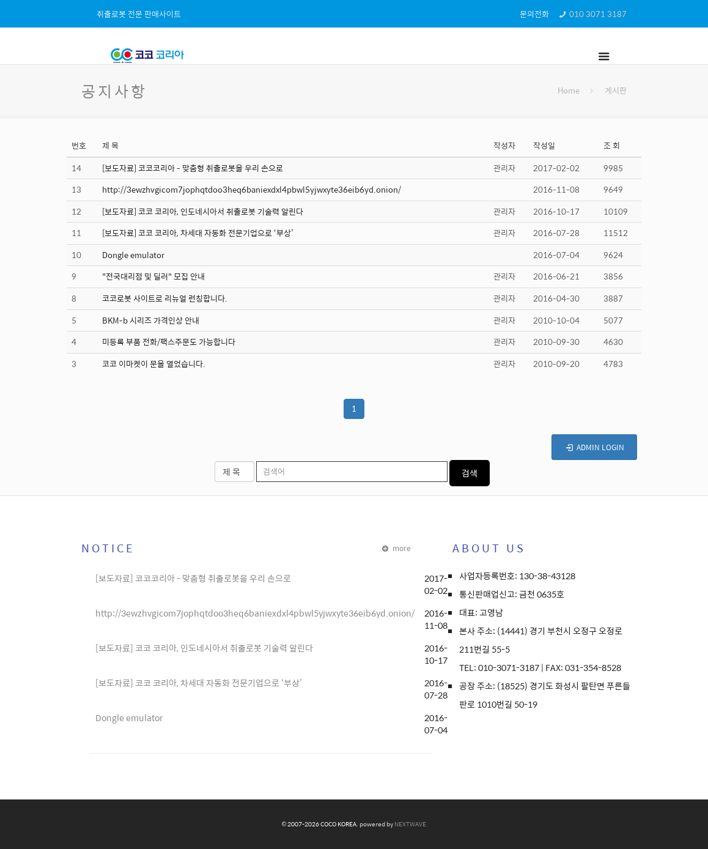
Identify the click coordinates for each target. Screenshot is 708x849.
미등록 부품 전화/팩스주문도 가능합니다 (168, 341)
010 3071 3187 (598, 13)
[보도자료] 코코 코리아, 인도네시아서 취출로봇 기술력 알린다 (202, 211)
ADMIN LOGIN (594, 447)
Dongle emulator (133, 254)
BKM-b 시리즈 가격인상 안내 (150, 320)
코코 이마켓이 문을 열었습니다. (153, 363)
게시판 (616, 90)
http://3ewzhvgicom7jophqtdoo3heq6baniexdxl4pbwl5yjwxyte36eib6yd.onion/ (251, 189)
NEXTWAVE (410, 824)
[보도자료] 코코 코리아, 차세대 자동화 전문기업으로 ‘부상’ (197, 232)
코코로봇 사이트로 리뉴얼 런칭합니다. (164, 298)
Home (569, 90)
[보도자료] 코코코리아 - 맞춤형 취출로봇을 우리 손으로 (192, 167)
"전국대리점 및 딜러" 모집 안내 (153, 276)
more (395, 548)
